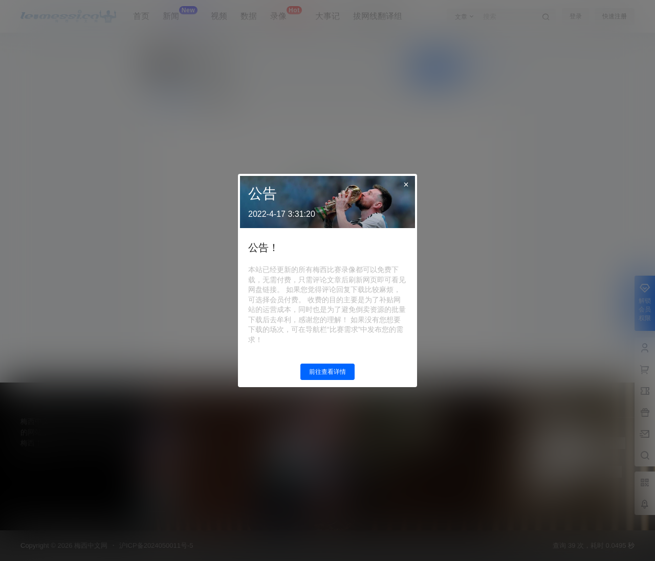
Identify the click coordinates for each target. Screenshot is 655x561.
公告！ (263, 247)
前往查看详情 (327, 371)
